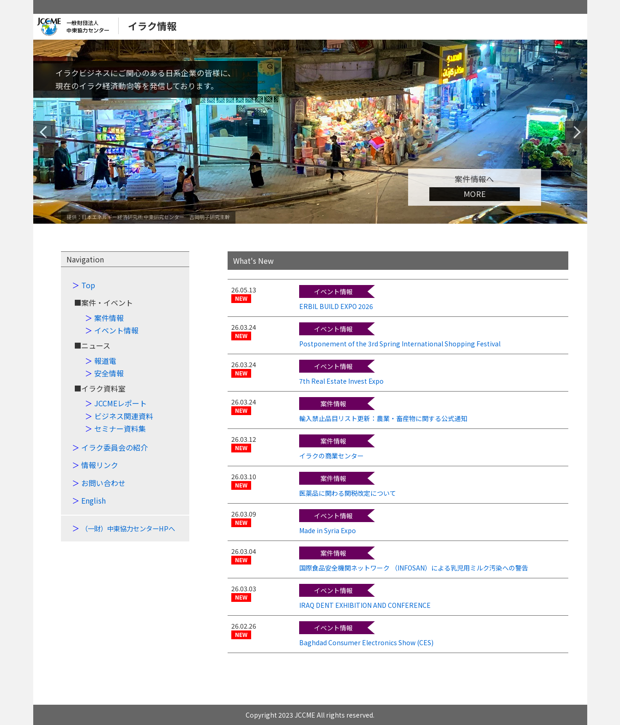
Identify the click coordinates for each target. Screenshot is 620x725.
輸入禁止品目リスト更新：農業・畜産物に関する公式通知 (383, 418)
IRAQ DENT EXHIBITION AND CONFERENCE (365, 605)
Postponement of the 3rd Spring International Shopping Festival (399, 343)
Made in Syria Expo (327, 530)
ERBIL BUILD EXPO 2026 (336, 306)
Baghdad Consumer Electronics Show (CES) (366, 642)
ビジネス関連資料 (123, 416)
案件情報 (109, 317)
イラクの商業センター (331, 455)
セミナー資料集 (120, 428)
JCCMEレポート (120, 403)
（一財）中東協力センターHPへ (128, 528)
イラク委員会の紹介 (114, 447)
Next (576, 132)
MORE (474, 193)
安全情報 (109, 373)
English (93, 500)
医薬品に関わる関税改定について (347, 493)
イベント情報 (116, 330)
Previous (45, 132)
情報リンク (99, 464)
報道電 (105, 360)
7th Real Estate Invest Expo (341, 381)
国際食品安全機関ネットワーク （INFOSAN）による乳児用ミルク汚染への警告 (413, 567)
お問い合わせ (103, 482)
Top (88, 285)
